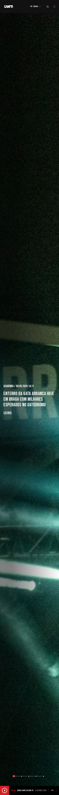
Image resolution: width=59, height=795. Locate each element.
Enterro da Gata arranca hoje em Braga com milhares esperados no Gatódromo (29, 399)
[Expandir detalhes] (52, 790)
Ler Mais (8, 413)
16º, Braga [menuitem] (35, 6)
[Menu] (54, 6)
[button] (15, 776)
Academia (9, 386)
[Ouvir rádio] (4, 790)
